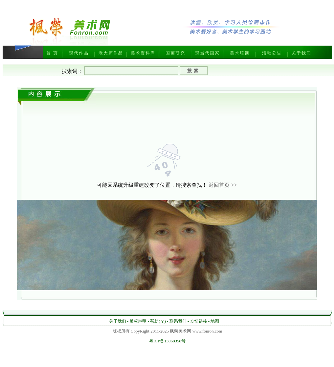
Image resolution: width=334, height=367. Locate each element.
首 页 (52, 53)
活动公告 (272, 53)
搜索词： (72, 71)
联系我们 (178, 321)
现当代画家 (207, 53)
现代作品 (79, 53)
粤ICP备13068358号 (167, 340)
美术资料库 (143, 53)
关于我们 (301, 53)
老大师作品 (111, 53)
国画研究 (175, 53)
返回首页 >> (223, 185)
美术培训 (240, 53)
